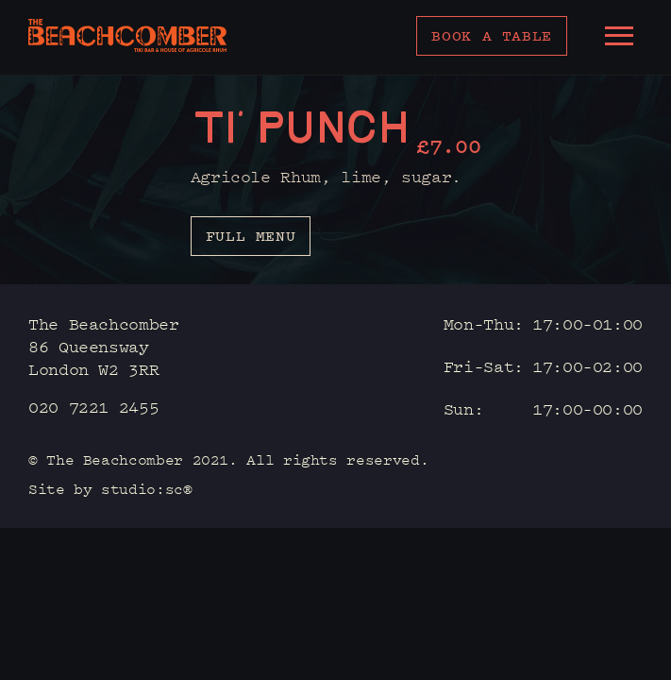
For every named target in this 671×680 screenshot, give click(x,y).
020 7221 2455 (93, 406)
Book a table (491, 35)
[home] (127, 35)
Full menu (251, 236)
